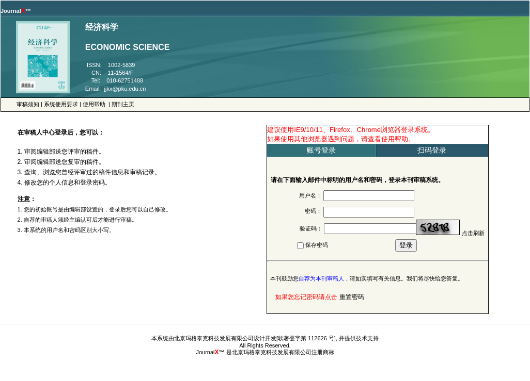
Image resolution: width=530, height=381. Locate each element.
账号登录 (321, 150)
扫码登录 (431, 150)
